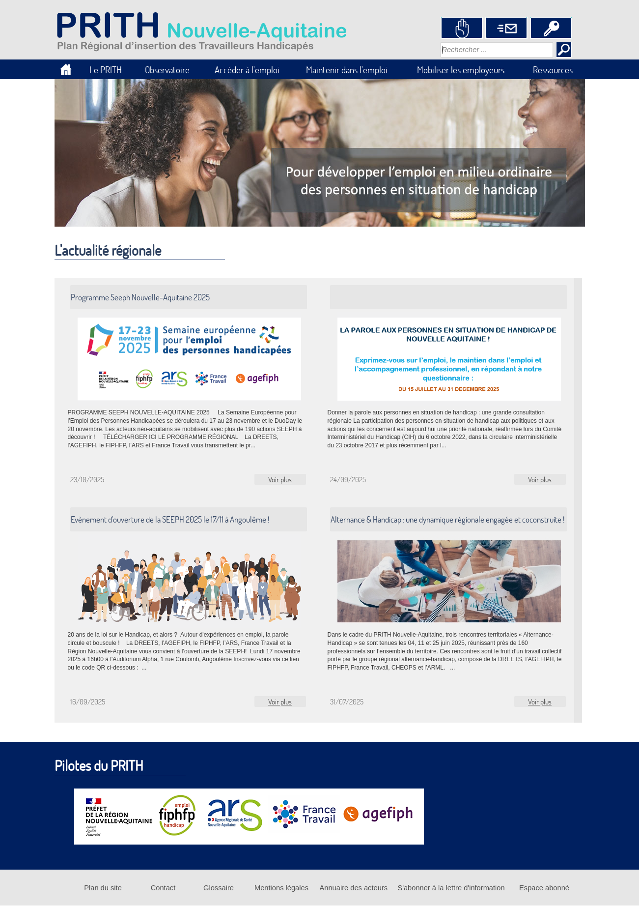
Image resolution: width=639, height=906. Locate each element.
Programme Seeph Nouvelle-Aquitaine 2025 (140, 297)
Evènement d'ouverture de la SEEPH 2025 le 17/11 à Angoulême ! (170, 519)
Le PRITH (105, 69)
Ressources (553, 69)
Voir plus (280, 479)
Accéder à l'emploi (247, 69)
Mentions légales (281, 888)
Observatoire (167, 69)
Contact (163, 888)
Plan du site (103, 888)
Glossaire (218, 888)
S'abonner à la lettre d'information (450, 888)
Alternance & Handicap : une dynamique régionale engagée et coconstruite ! (447, 519)
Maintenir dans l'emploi (347, 69)
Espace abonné (544, 888)
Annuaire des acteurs (354, 888)
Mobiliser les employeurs (460, 69)
